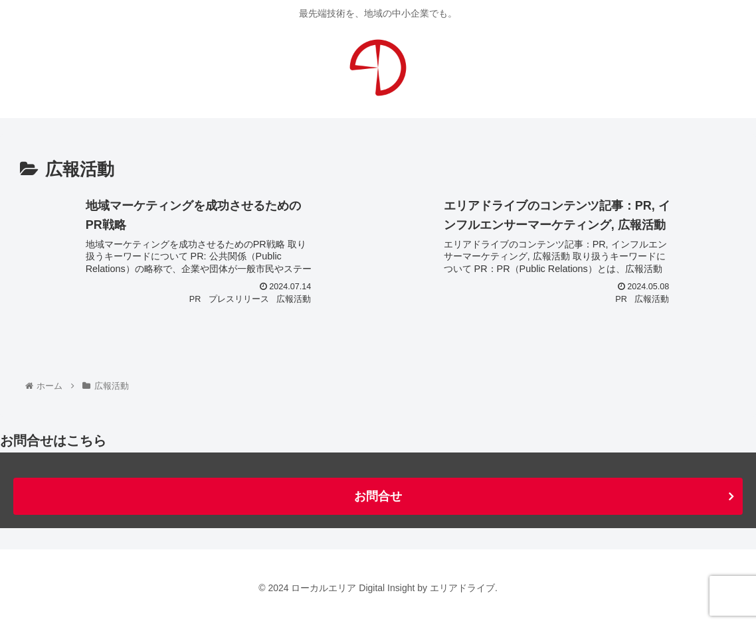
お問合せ (378, 496)
